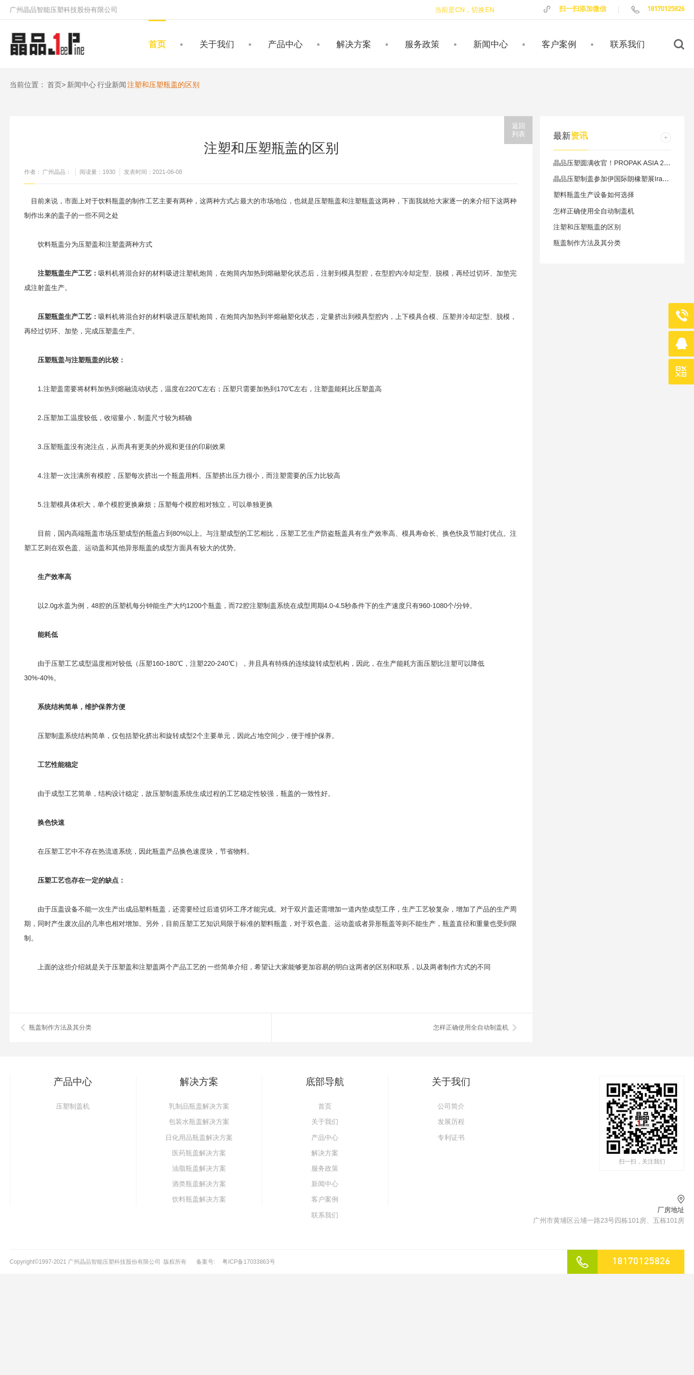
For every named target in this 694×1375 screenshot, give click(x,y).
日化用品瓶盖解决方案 (199, 1137)
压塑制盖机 (73, 1106)
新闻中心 (490, 44)
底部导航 (325, 1081)
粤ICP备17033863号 (248, 1261)
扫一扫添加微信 (574, 9)
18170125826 (657, 9)
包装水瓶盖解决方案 (199, 1121)
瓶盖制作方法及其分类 (587, 243)
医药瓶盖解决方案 (199, 1153)
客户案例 (559, 44)
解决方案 (353, 44)
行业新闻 (111, 84)
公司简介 (451, 1106)
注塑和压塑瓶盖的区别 (587, 227)
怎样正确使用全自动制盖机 (470, 1027)
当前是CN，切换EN (464, 9)
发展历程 (451, 1121)
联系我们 (627, 44)
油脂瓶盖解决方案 (199, 1168)
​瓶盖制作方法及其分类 (60, 1027)
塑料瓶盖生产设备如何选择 (593, 194)
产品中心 (285, 44)
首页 (157, 44)
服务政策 (422, 44)
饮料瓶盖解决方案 (199, 1199)
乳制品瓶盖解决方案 (199, 1106)
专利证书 (451, 1137)
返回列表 (518, 130)
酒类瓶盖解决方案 (199, 1184)
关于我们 (217, 44)
